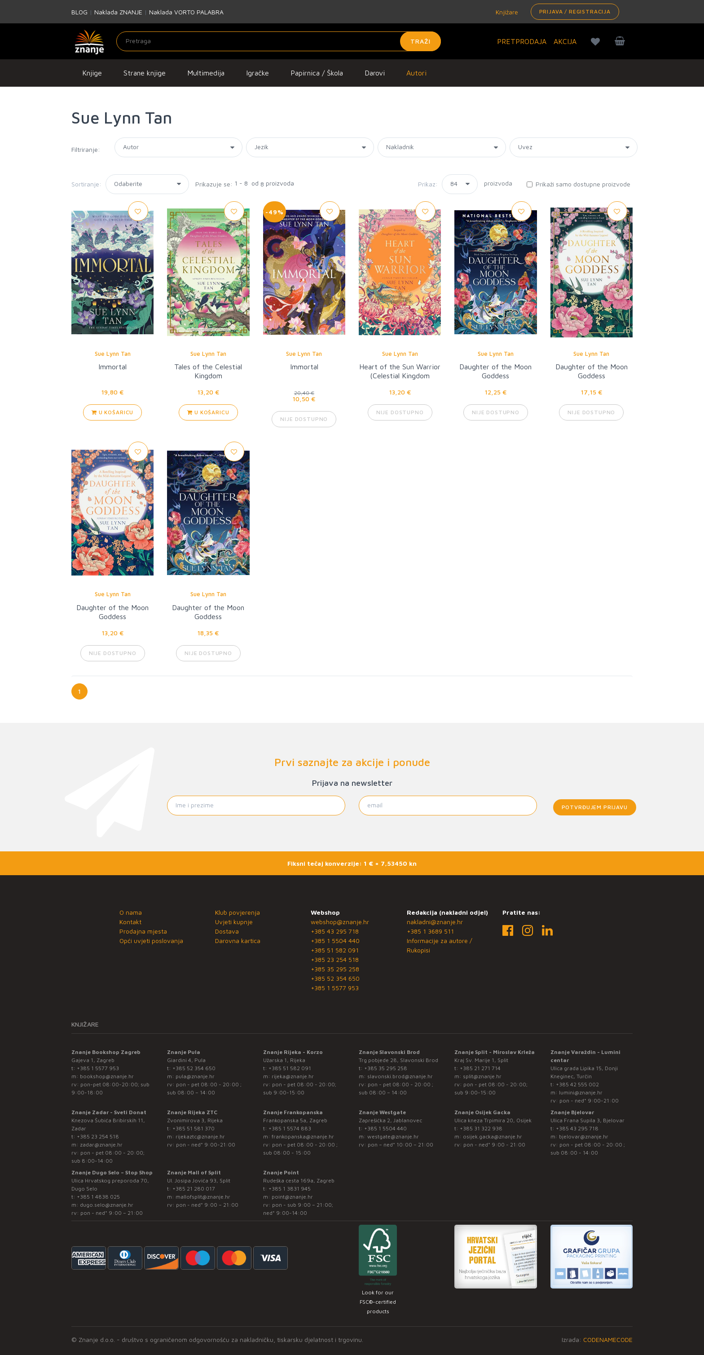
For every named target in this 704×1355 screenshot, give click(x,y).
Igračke (257, 73)
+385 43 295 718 (335, 931)
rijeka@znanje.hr (293, 1076)
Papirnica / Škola (316, 73)
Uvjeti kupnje (234, 921)
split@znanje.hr (482, 1076)
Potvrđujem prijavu (595, 807)
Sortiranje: (86, 184)
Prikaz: (428, 184)
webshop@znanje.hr (340, 921)
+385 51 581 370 (193, 1128)
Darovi (375, 73)
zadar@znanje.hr (101, 1144)
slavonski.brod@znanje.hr (400, 1076)
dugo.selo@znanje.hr (106, 1204)
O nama (130, 912)
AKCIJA (565, 41)
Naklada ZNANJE (118, 12)
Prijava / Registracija (575, 11)
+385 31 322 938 (481, 1128)
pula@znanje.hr (195, 1076)
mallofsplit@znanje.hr (203, 1196)
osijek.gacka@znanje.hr (492, 1136)
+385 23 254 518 (335, 959)
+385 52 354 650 (335, 978)
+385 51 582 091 (335, 950)
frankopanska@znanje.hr (303, 1136)
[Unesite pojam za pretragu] (278, 41)
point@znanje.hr (292, 1196)
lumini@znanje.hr (581, 1092)
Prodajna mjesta (143, 931)
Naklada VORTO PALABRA (186, 12)
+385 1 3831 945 (289, 1188)
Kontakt (130, 921)
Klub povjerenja (237, 912)
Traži (420, 41)
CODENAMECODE (608, 1339)
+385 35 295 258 (335, 969)
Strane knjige (144, 73)
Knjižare (506, 12)
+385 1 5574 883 (289, 1128)
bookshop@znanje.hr (107, 1076)
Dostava (227, 931)
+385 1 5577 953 (335, 988)
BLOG (79, 12)
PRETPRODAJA (521, 41)
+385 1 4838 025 (98, 1196)
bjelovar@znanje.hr (583, 1136)
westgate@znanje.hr (393, 1136)
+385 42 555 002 (577, 1084)
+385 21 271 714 (480, 1068)
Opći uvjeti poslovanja (151, 940)
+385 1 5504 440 (335, 940)
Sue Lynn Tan (113, 353)
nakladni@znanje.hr (435, 921)
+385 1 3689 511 (430, 931)
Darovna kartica (237, 940)
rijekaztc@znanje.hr (200, 1136)
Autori (416, 73)
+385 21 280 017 (193, 1188)
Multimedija (205, 73)
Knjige (92, 73)
